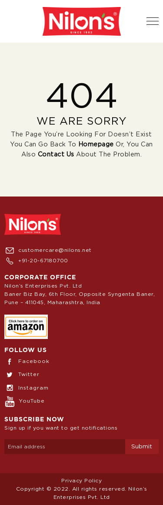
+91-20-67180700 (36, 260)
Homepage (96, 144)
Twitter (22, 374)
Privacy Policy (81, 480)
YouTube (24, 400)
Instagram (26, 387)
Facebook (27, 361)
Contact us (56, 154)
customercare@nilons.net (48, 250)
